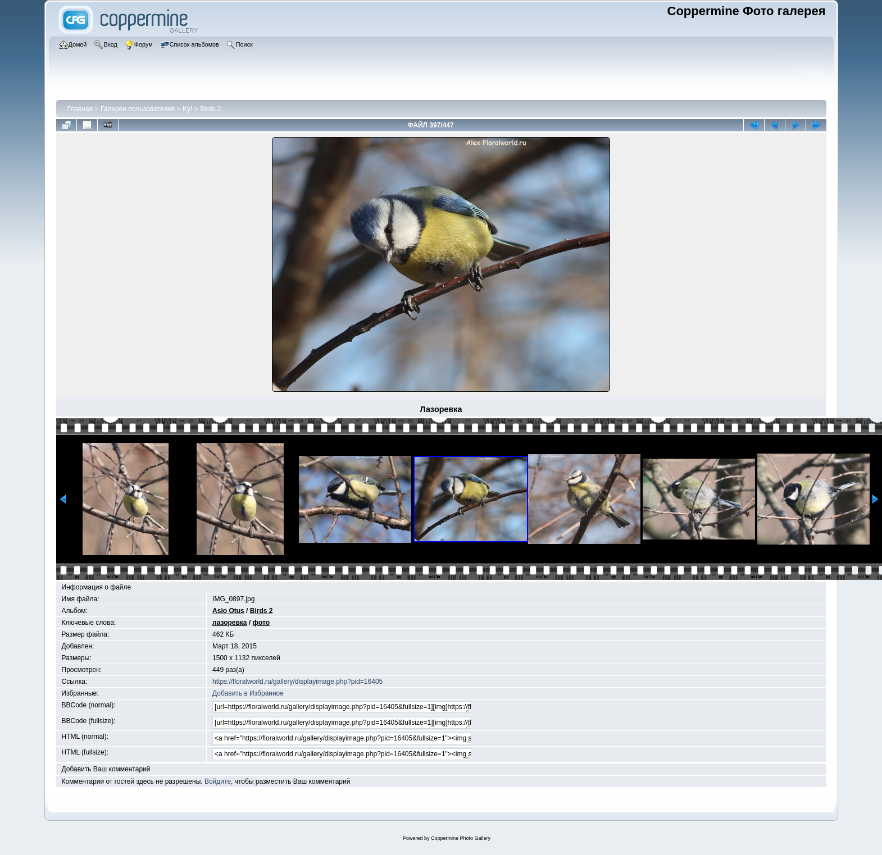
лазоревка (229, 623)
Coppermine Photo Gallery (460, 838)
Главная (80, 109)
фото (261, 623)
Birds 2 (210, 109)
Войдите (217, 781)
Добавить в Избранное (248, 693)
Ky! (187, 109)
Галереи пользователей (138, 109)
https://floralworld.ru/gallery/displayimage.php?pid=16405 (297, 681)
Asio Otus (228, 611)
